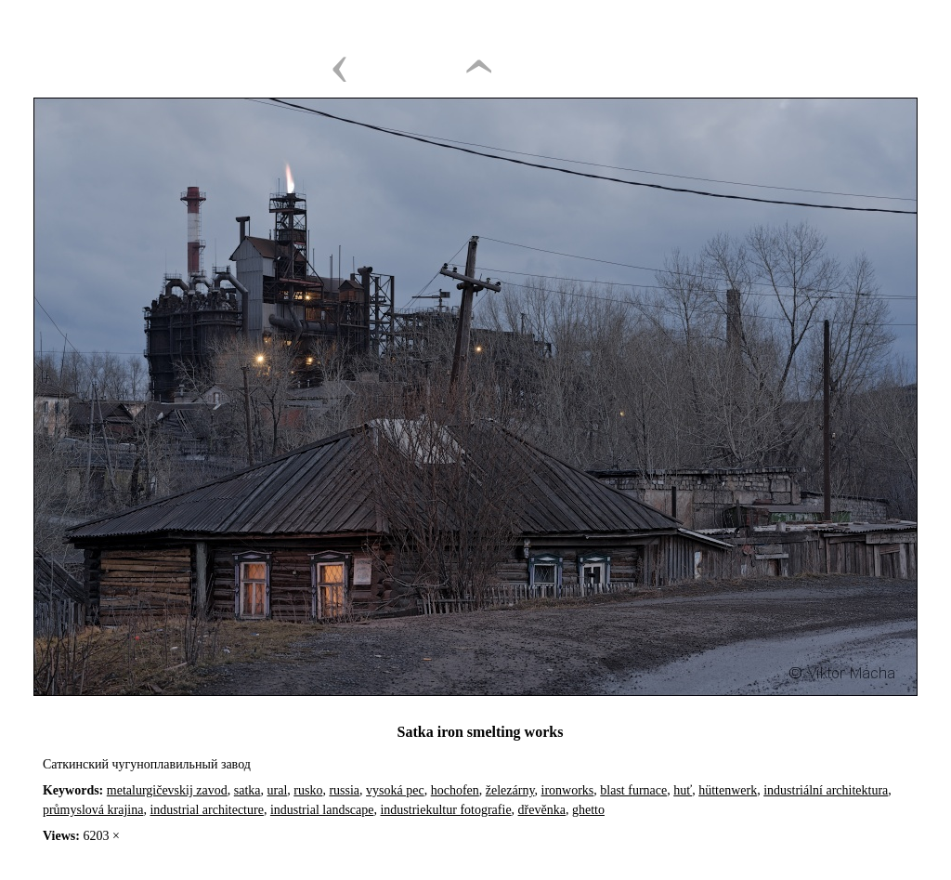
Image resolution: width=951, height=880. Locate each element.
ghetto (588, 810)
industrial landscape (322, 810)
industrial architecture (206, 810)
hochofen (455, 790)
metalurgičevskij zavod (167, 790)
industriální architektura (825, 790)
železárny (510, 790)
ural (277, 790)
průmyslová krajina (93, 810)
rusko (307, 790)
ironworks (567, 790)
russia (344, 790)
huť (682, 790)
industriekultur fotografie (445, 810)
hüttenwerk (727, 790)
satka (247, 790)
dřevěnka (542, 810)
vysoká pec (395, 790)
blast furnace (633, 790)
